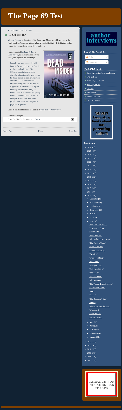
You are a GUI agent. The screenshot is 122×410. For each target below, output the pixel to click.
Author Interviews (94, 96)
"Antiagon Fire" (95, 265)
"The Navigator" (95, 280)
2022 (89, 162)
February (93, 333)
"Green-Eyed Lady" (97, 250)
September (94, 210)
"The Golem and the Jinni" (99, 306)
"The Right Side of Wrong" (100, 239)
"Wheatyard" (94, 310)
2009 (89, 353)
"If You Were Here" (97, 288)
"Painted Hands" (95, 276)
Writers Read (92, 77)
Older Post (73, 131)
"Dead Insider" (95, 314)
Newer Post (7, 131)
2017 (89, 181)
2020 (89, 169)
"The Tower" (94, 273)
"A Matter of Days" (96, 228)
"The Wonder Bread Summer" (101, 284)
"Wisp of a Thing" (96, 258)
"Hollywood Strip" (96, 269)
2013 (89, 195)
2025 (89, 151)
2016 (89, 184)
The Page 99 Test (93, 85)
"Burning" (93, 302)
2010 (89, 349)
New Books (91, 92)
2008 (89, 357)
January (93, 337)
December (94, 199)
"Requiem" (93, 254)
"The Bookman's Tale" (98, 299)
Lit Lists (90, 88)
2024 (89, 154)
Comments (91, 62)
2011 (89, 345)
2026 (89, 147)
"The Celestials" (95, 235)
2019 (89, 173)
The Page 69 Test (35, 16)
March (92, 329)
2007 (89, 360)
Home (40, 131)
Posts (89, 57)
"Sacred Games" (95, 317)
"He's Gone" (94, 261)
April (92, 326)
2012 (89, 342)
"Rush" (92, 291)
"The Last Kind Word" (98, 224)
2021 (89, 166)
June (92, 221)
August (93, 214)
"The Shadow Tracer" (97, 243)
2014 (89, 192)
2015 (89, 188)
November (94, 202)
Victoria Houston (14, 40)
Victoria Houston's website (50, 110)
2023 (89, 158)
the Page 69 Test (27, 52)
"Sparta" (92, 295)
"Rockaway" (94, 232)
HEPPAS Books (93, 100)
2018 (89, 177)
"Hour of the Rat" (96, 247)
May (92, 322)
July (91, 217)
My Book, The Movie (95, 81)
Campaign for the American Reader (101, 73)
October (93, 206)
